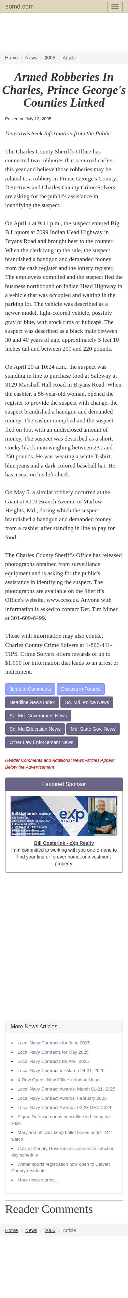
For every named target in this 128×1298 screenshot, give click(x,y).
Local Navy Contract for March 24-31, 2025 (60, 1070)
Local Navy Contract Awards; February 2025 (61, 1098)
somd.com (19, 6)
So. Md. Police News (87, 702)
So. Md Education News (35, 729)
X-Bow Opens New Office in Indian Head (58, 1079)
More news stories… (38, 1179)
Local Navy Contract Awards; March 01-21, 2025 (66, 1089)
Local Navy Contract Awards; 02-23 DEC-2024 (64, 1107)
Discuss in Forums (80, 689)
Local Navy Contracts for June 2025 (53, 1042)
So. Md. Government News (38, 715)
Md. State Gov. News (93, 729)
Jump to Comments (30, 689)
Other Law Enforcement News (41, 742)
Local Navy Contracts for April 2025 (53, 1061)
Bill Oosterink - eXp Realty (64, 843)
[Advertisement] (64, 946)
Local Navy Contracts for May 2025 (52, 1052)
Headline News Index (32, 702)
